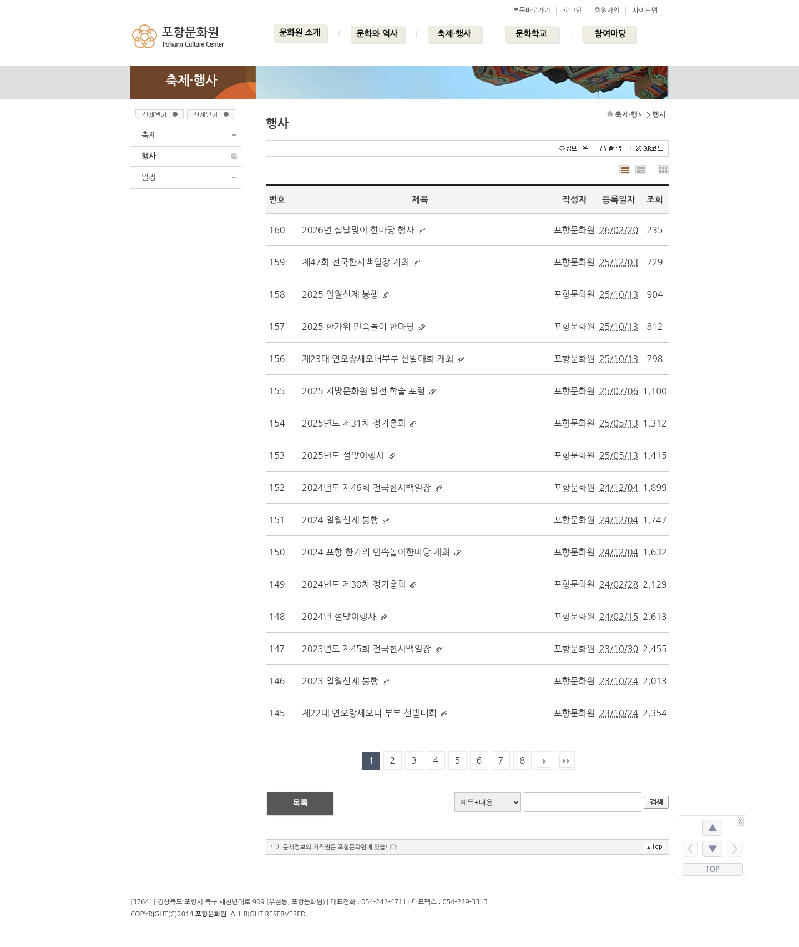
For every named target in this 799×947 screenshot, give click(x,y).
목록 (300, 802)
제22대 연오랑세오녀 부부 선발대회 (369, 713)
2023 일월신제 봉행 (340, 681)
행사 (148, 156)
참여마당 (610, 33)
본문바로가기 (531, 10)
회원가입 (607, 10)
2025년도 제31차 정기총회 (354, 423)
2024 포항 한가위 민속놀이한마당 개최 (376, 552)
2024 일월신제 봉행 (340, 519)
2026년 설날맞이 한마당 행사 (358, 230)
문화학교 (531, 33)
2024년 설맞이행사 (339, 616)
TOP (713, 869)
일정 (148, 177)
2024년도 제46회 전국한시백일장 (366, 487)
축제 (148, 135)
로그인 (572, 10)
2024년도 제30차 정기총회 (354, 584)
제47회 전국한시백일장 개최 (355, 262)
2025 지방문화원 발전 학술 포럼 (363, 391)
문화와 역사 (377, 33)
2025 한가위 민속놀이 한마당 (358, 326)
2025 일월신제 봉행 (340, 294)
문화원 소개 (300, 32)
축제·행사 (454, 33)
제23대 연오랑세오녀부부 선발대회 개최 (377, 358)
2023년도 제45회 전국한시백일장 (366, 648)
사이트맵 (645, 10)
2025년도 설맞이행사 (343, 455)
